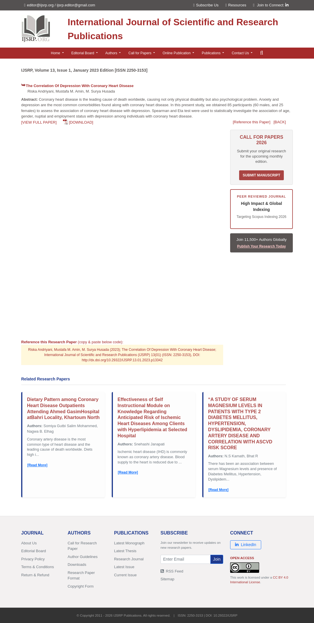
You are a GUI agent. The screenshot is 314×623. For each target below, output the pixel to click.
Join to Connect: (272, 5)
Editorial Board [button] (83, 53)
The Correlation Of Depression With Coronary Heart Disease (79, 86)
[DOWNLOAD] (81, 122)
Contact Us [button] (241, 53)
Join (217, 559)
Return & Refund (35, 575)
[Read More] (37, 465)
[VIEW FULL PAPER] (39, 122)
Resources (235, 5)
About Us (29, 543)
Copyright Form (81, 586)
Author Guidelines (83, 557)
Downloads (77, 564)
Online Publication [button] (177, 53)
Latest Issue (124, 567)
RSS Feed (171, 571)
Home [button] (56, 53)
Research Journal (129, 559)
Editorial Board (33, 551)
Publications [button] (211, 53)
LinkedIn (245, 544)
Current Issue (125, 575)
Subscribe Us (206, 5)
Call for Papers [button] (140, 53)
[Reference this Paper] (251, 122)
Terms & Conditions (37, 567)
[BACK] (279, 122)
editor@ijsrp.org (40, 5)
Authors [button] (111, 53)
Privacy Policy (33, 559)
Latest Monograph (129, 543)
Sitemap (167, 579)
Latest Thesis (125, 551)
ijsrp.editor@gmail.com (76, 5)
